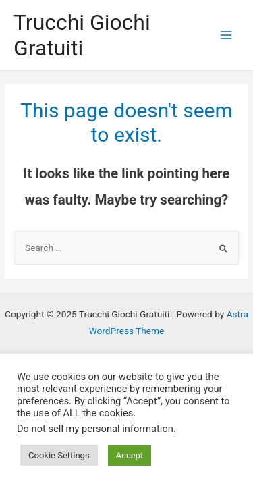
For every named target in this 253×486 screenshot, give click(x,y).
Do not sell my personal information (95, 429)
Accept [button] (130, 455)
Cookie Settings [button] (59, 455)
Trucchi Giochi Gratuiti (81, 35)
